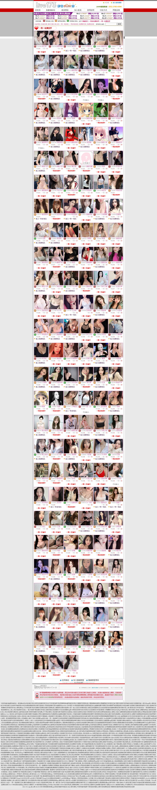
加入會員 (77, 10)
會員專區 (65, 10)
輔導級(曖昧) (62, 21)
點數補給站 (50, 10)
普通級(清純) (74, 21)
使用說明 (90, 10)
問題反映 (116, 10)
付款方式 (103, 10)
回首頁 (38, 10)
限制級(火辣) (50, 21)
